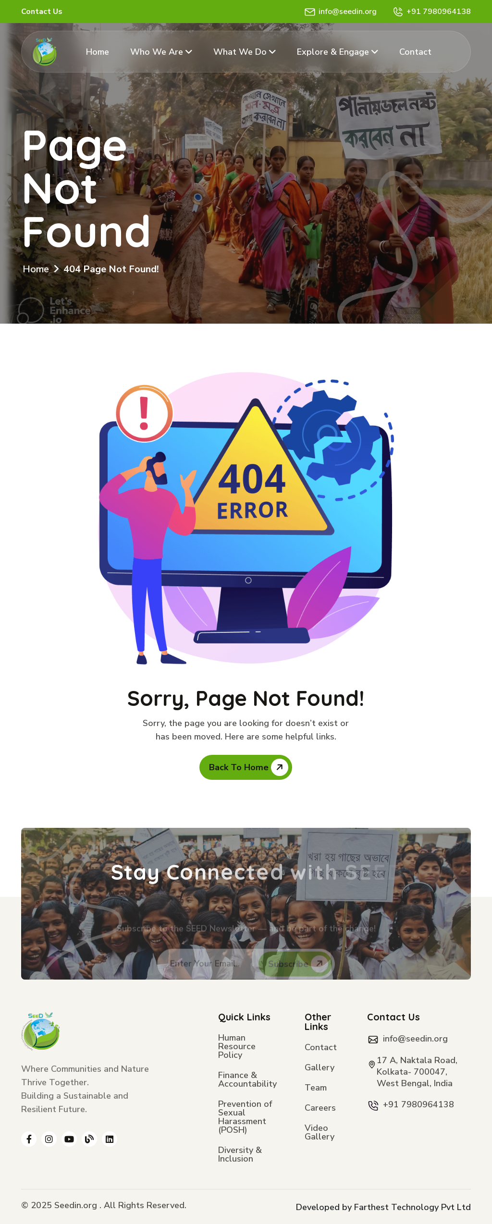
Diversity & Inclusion (240, 1155)
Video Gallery (319, 1133)
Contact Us (41, 11)
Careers (320, 1108)
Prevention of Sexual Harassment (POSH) (245, 1118)
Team (316, 1088)
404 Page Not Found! (111, 269)
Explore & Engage (337, 52)
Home (97, 52)
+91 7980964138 (438, 11)
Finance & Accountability (247, 1080)
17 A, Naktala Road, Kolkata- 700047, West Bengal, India (417, 1071)
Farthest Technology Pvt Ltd (412, 1207)
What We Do (244, 52)
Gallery (319, 1068)
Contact (415, 52)
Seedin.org (75, 1205)
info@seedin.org (348, 11)
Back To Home (248, 767)
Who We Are (161, 52)
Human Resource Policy (237, 1047)
